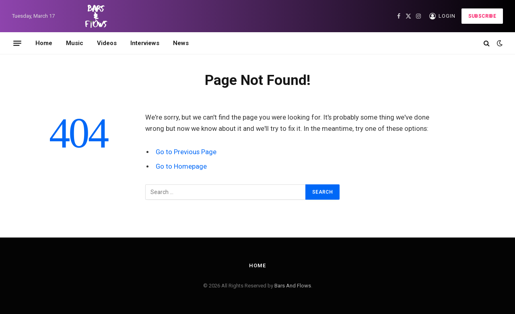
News (181, 43)
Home (43, 43)
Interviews (144, 43)
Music (74, 43)
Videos (107, 43)
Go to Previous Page (186, 152)
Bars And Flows (292, 286)
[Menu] (17, 43)
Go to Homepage (181, 166)
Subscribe (482, 16)
